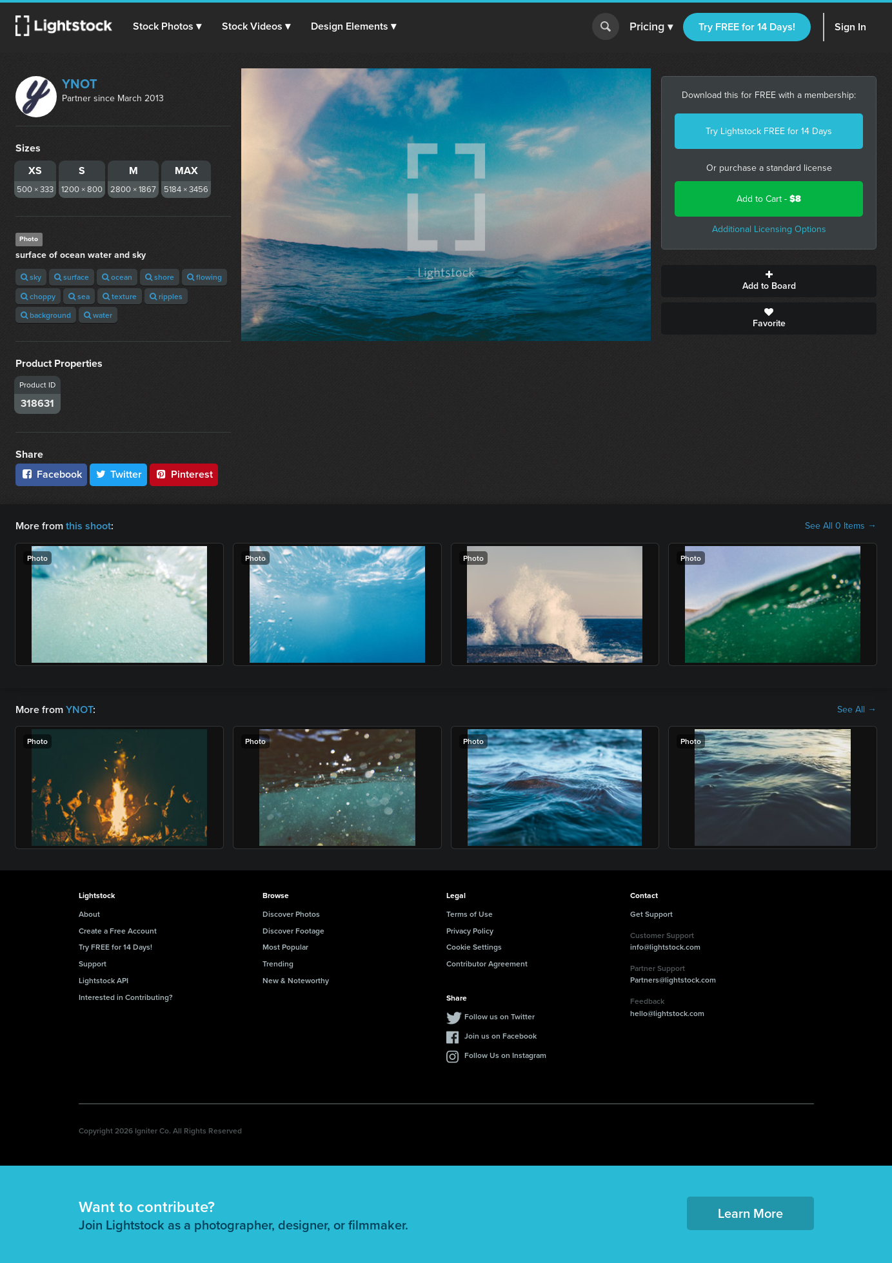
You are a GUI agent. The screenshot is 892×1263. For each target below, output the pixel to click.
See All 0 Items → (841, 526)
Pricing (651, 27)
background (46, 314)
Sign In (850, 26)
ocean (117, 276)
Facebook (51, 474)
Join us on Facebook (500, 1035)
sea (79, 296)
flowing (204, 276)
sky (31, 276)
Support (92, 963)
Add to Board (769, 281)
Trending (278, 963)
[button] (167, 26)
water (98, 314)
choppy (38, 296)
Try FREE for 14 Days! (747, 26)
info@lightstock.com (665, 946)
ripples (166, 296)
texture (120, 296)
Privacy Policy (469, 930)
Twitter (119, 474)
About (89, 913)
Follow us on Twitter (499, 1016)
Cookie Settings (474, 946)
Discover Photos (291, 913)
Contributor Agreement (487, 963)
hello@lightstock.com (667, 1013)
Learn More (750, 1213)
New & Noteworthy (296, 980)
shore (159, 276)
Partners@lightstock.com (673, 979)
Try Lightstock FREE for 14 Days (769, 131)
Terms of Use (469, 913)
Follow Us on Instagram (505, 1055)
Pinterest (184, 474)
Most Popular (285, 946)
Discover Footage (293, 930)
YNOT (79, 83)
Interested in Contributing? (126, 997)
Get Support (651, 913)
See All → (857, 709)
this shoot (88, 525)
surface (71, 276)
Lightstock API (103, 980)
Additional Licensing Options (769, 229)
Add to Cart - (769, 199)
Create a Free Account (118, 930)
